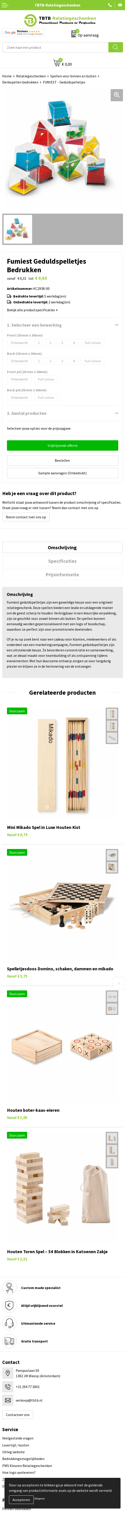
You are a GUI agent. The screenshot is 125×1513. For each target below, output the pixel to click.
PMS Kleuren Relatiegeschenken (27, 1465)
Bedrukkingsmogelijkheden (23, 1458)
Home (7, 76)
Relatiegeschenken (31, 76)
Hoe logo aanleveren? (19, 1472)
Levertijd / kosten (15, 1445)
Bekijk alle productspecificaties (32, 310)
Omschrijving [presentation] (62, 547)
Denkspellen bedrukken (20, 82)
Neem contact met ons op (26, 517)
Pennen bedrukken (16, 1508)
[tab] (62, 547)
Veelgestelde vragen (17, 1438)
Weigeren (39, 1498)
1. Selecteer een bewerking (34, 325)
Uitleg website (13, 1452)
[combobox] (55, 47)
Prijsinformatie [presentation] (62, 574)
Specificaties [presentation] (62, 561)
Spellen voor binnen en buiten (73, 76)
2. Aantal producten (26, 413)
